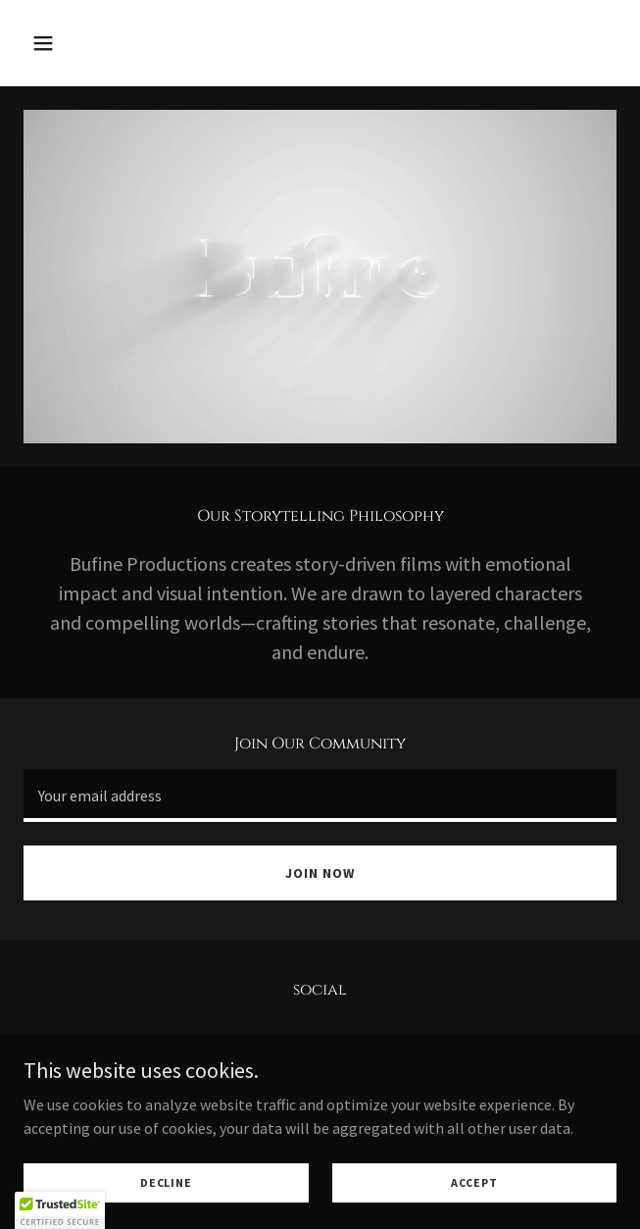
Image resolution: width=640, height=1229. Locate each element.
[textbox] (320, 795)
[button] (92, 43)
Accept (474, 1182)
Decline (165, 1182)
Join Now (319, 873)
